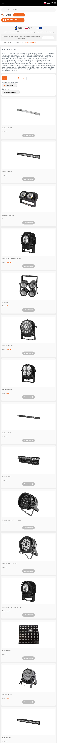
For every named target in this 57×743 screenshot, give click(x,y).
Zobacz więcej (28, 135)
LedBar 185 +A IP (7, 128)
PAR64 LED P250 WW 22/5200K (11, 258)
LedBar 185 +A (6, 433)
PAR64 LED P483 (7, 694)
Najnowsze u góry (10, 92)
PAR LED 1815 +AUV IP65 (9, 563)
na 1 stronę (9, 85)
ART (7, 175)
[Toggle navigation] (3, 2)
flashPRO (8, 262)
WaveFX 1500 (6, 476)
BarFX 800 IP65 (6, 738)
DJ (6, 131)
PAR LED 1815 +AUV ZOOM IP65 (12, 520)
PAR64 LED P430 (7, 389)
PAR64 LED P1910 (7, 346)
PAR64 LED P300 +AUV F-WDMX (12, 607)
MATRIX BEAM (6, 651)
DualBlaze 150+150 (8, 215)
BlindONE (5, 302)
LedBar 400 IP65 (7, 171)
